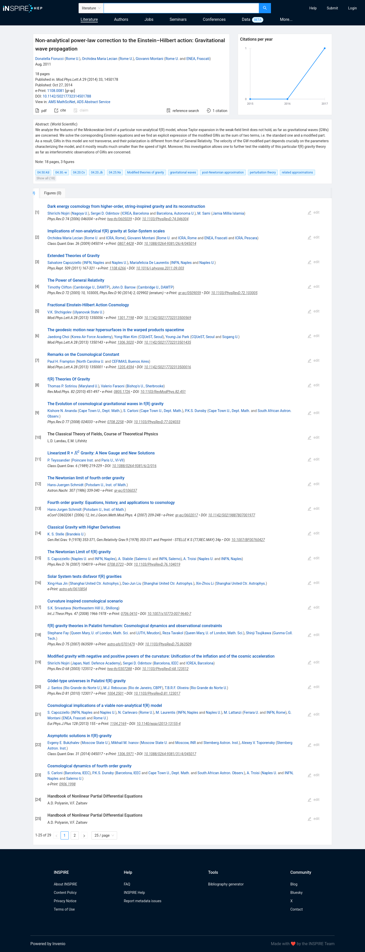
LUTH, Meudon (148, 633)
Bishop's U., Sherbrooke (145, 386)
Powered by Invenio (47, 943)
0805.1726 (122, 392)
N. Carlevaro (127, 712)
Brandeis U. (75, 534)
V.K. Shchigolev (59, 312)
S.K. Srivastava (59, 608)
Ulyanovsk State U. (88, 312)
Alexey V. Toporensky (258, 743)
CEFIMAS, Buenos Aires (130, 361)
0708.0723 (115, 564)
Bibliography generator (226, 884)
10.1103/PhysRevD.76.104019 (157, 564)
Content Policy (65, 893)
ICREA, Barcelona (135, 213)
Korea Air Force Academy (91, 337)
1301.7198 (126, 318)
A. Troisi (189, 559)
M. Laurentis (165, 712)
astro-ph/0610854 (73, 589)
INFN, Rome (276, 712)
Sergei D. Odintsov (105, 213)
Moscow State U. (95, 743)
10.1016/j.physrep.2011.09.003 (160, 268)
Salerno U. (143, 559)
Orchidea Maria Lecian (99, 59)
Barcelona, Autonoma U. (176, 213)
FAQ (127, 884)
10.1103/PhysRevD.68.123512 (165, 669)
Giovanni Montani (149, 59)
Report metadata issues (142, 901)
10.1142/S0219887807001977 (231, 515)
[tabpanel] (182, 521)
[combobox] (181, 8)
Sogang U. (230, 337)
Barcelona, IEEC (166, 663)
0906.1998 (67, 784)
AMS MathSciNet (61, 102)
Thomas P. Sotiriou (62, 386)
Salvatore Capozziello (64, 263)
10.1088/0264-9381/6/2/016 (134, 466)
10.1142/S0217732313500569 (167, 318)
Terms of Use (64, 909)
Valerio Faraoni (112, 386)
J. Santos (54, 688)
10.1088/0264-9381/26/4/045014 (170, 244)
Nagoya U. (80, 213)
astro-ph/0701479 (121, 644)
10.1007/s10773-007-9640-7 (169, 614)
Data (246, 19)
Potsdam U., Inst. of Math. (106, 485)
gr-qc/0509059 (189, 293)
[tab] (49, 193)
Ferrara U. (251, 712)
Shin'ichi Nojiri (58, 213)
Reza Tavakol (172, 633)
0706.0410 (129, 614)
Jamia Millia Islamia (228, 213)
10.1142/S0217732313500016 (167, 367)
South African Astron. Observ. (220, 773)
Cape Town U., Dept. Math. (100, 411)
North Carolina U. (90, 361)
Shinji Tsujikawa (258, 633)
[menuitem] (313, 8)
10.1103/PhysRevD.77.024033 (157, 422)
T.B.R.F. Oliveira (177, 688)
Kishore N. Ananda (62, 411)
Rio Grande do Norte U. (82, 688)
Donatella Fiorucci (49, 59)
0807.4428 (125, 244)
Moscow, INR (185, 743)
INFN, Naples (94, 263)
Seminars (178, 19)
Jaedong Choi (58, 337)
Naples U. (119, 263)
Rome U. (72, 59)
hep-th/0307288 (119, 669)
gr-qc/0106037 (125, 490)
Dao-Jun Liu (131, 583)
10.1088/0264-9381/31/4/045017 (170, 754)
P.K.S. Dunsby (195, 411)
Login (352, 8)
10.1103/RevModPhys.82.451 (163, 392)
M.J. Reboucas (115, 688)
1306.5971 (125, 754)
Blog (293, 884)
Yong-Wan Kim (125, 337)
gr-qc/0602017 (186, 515)
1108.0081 (55, 91)
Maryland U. (88, 386)
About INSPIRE (65, 884)
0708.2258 (115, 422)
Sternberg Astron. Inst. (221, 743)
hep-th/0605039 (119, 219)
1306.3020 (126, 342)
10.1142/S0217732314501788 (67, 96)
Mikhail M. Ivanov (125, 743)
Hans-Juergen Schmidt (65, 485)
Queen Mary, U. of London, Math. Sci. (100, 633)
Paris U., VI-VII (112, 460)
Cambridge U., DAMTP (91, 287)
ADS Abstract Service (93, 102)
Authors (121, 19)
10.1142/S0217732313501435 (167, 342)
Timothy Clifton (59, 287)
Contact (296, 909)
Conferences (214, 19)
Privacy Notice (65, 901)
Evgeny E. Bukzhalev (63, 743)
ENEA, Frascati (197, 59)
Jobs (148, 19)
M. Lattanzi (232, 712)
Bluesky (296, 893)
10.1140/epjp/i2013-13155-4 (158, 724)
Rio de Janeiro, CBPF (145, 688)
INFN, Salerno (169, 559)
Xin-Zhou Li (205, 583)
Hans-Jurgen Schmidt (64, 509)
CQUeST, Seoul (151, 337)
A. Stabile (125, 559)
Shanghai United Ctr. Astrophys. (94, 583)
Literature (89, 19)
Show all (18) (45, 178)
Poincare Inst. (83, 460)
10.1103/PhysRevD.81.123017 (157, 693)
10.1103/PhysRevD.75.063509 (168, 644)
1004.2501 (115, 693)
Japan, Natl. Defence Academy (96, 663)
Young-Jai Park (177, 337)
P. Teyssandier (58, 460)
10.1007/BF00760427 (248, 540)
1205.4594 (126, 367)
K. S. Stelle (55, 534)
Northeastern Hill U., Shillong (95, 608)
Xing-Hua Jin (57, 583)
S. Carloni (130, 411)
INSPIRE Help (134, 893)
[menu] (318, 8)
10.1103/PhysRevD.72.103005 (234, 293)
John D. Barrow (124, 287)
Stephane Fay (58, 633)
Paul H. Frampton (61, 361)
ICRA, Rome (115, 238)
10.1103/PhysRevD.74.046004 (165, 219)
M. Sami (203, 213)
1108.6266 (118, 268)
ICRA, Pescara (246, 238)
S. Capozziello (58, 559)
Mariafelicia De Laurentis (149, 263)
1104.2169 (118, 724)
